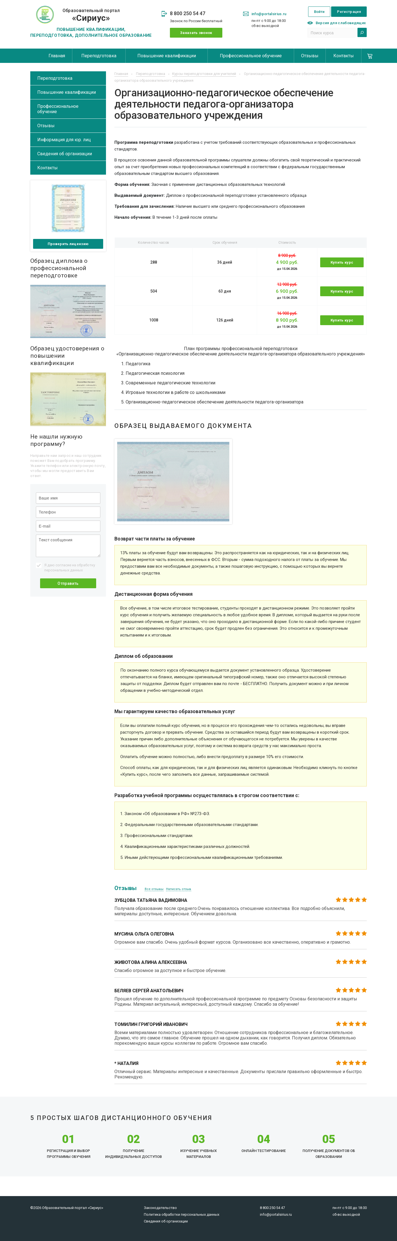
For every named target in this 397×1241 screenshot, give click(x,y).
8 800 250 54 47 (187, 13)
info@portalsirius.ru (269, 14)
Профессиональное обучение (251, 55)
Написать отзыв (178, 889)
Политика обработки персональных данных (181, 1214)
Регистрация (349, 12)
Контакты (343, 55)
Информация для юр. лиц (64, 139)
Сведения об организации (64, 153)
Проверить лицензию (68, 244)
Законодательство (160, 1208)
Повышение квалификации (166, 55)
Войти (319, 12)
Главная (57, 55)
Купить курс (342, 262)
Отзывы (309, 55)
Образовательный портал (91, 15)
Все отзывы (154, 889)
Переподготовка (98, 55)
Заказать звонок (196, 33)
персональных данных (63, 570)
